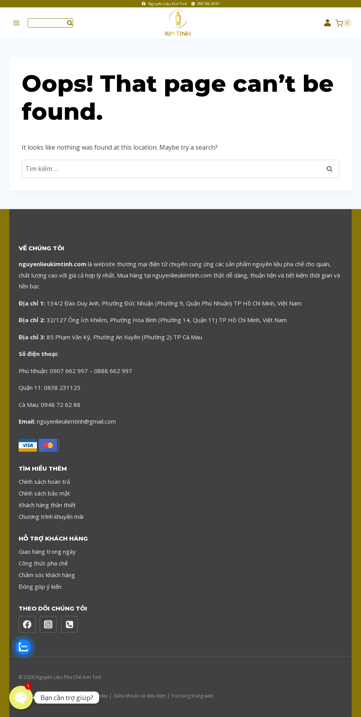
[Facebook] (27, 624)
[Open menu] (16, 23)
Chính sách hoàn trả (44, 481)
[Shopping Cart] (343, 23)
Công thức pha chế (43, 563)
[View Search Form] (50, 22)
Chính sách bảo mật (44, 493)
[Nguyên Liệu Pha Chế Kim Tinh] (180, 23)
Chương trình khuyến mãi (51, 516)
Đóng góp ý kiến (40, 586)
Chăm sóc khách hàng (47, 575)
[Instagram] (48, 624)
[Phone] (69, 624)
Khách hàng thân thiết (47, 505)
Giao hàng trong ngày (47, 551)
